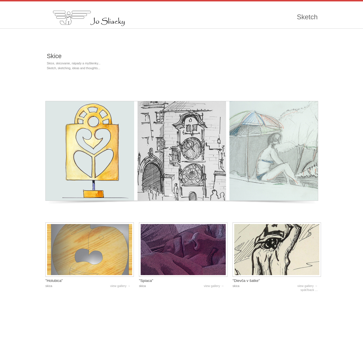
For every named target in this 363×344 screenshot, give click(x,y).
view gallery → (120, 286)
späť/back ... (309, 290)
